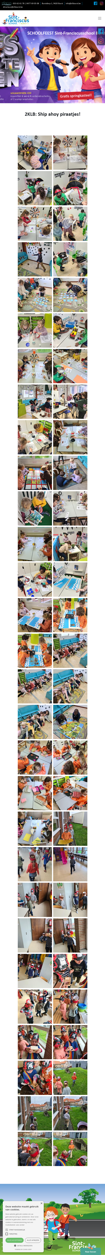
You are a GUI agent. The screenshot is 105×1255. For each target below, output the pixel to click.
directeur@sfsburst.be (13, 7)
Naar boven (90, 1250)
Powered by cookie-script (23, 1249)
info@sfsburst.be (73, 3)
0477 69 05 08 (32, 3)
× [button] (41, 1203)
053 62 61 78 (18, 3)
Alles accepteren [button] (14, 1240)
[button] (23, 1245)
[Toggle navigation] (99, 18)
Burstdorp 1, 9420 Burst (52, 3)
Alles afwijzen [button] (33, 1240)
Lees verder (20, 1225)
